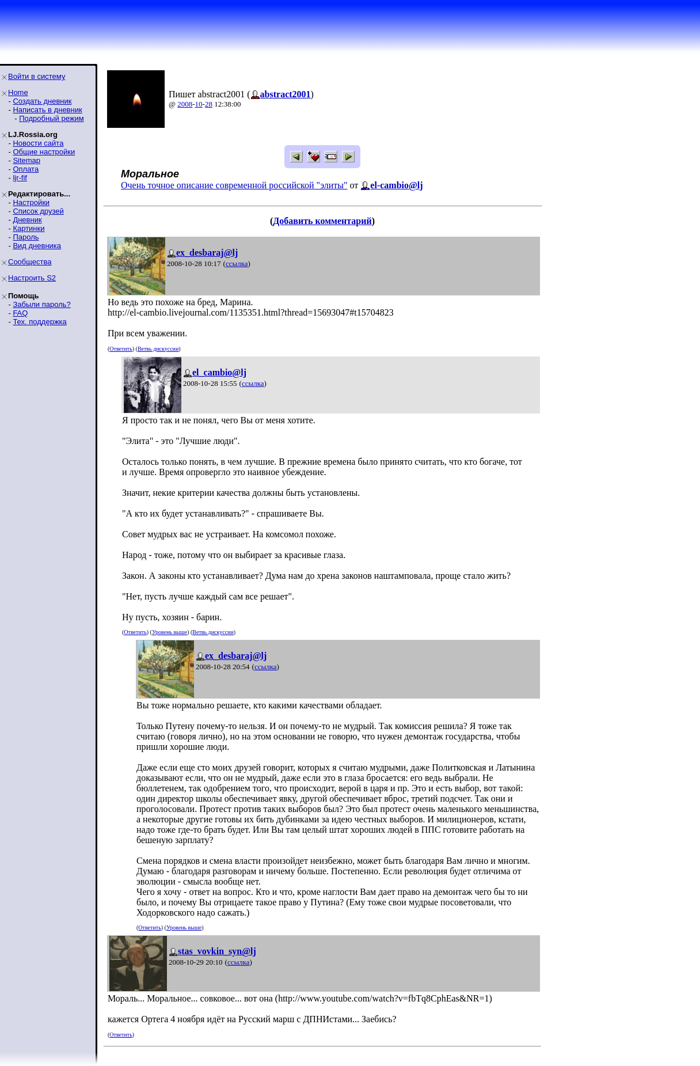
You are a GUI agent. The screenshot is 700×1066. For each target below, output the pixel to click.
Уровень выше (169, 632)
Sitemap (26, 160)
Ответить (120, 349)
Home (18, 92)
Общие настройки (44, 151)
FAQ (20, 313)
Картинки (28, 228)
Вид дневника (37, 245)
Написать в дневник (47, 109)
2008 (184, 104)
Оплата (26, 169)
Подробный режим (51, 118)
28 (208, 104)
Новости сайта (38, 143)
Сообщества (30, 261)
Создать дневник (42, 101)
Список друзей (38, 211)
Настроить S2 (32, 278)
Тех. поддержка (39, 321)
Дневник (27, 219)
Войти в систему (36, 76)
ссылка (237, 263)
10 (199, 104)
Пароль (26, 237)
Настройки (31, 202)
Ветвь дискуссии (158, 349)
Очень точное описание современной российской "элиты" (234, 185)
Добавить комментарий (322, 221)
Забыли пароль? (41, 304)
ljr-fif (20, 177)
